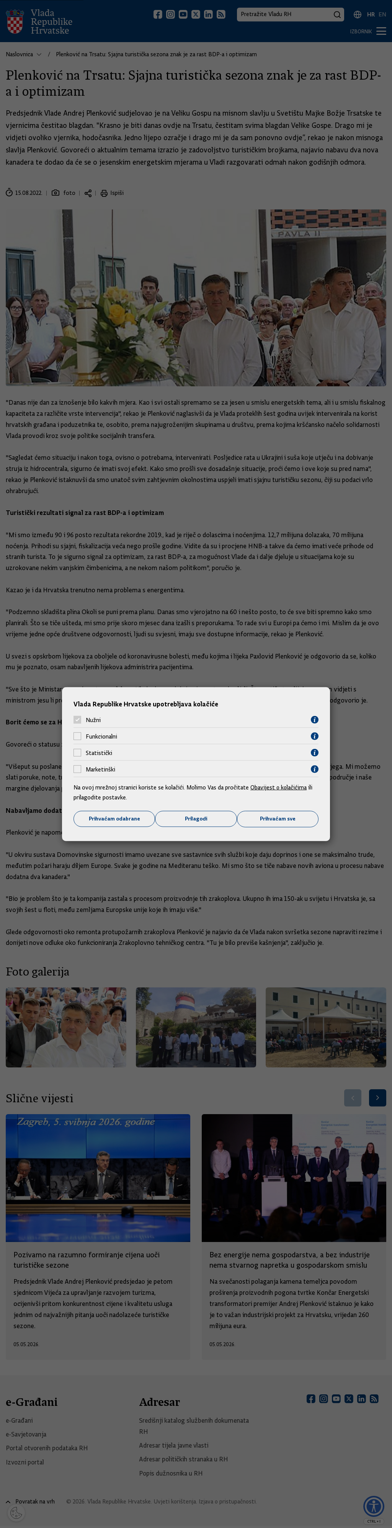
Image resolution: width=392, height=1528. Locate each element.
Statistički (99, 752)
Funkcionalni (101, 736)
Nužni (93, 719)
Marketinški (100, 769)
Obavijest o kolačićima (279, 787)
